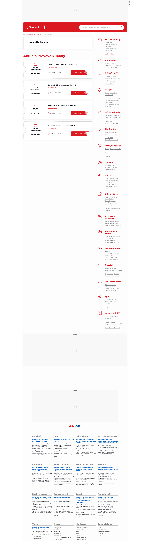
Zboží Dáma (57, 533)
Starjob (100, 527)
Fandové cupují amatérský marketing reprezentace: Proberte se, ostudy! (64, 450)
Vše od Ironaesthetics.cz (35, 68)
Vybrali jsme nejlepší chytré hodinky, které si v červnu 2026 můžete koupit (64, 474)
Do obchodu (35, 73)
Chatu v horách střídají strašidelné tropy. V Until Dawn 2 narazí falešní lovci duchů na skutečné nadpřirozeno (107, 513)
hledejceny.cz (57, 527)
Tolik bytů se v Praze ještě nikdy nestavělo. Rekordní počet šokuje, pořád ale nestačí (85, 484)
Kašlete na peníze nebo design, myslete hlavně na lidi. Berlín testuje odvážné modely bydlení (41, 503)
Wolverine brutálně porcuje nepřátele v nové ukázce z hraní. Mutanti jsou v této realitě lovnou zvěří (108, 503)
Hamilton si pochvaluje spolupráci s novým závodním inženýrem (41, 477)
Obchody (39, 34)
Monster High (79, 529)
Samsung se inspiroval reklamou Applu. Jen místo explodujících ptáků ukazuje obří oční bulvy (64, 483)
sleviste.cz (32, 34)
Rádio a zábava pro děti (104, 531)
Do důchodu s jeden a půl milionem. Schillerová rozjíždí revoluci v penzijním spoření (85, 480)
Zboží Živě (57, 529)
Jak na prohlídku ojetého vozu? (62, 537)
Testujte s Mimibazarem (82, 527)
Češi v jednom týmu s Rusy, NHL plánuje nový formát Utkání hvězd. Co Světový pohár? (63, 445)
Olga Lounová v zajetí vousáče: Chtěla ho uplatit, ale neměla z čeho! (42, 532)
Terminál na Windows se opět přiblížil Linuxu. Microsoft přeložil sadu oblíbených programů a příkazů (64, 478)
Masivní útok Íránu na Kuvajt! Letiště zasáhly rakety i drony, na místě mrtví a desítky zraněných (42, 450)
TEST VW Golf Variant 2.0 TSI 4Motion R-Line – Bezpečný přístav (42, 474)
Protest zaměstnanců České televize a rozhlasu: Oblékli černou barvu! (42, 454)
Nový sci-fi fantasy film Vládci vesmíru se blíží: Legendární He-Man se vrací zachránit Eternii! (107, 508)
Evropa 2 (100, 535)
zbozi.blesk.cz (57, 535)
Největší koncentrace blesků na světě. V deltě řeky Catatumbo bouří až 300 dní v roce (42, 508)
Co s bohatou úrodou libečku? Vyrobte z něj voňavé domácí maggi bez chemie (107, 480)
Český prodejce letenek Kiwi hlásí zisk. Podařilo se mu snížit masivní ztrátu (85, 475)
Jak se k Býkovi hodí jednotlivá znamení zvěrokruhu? (62, 502)
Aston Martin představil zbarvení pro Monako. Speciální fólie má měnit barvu (41, 482)
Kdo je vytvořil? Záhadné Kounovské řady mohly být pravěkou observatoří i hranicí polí (42, 513)
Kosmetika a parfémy (81, 537)
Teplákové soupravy (81, 539)
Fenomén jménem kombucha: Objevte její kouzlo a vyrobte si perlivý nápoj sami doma (106, 475)
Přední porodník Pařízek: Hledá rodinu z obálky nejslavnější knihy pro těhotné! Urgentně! (86, 453)
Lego (77, 533)
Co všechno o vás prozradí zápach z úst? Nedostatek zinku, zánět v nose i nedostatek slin (86, 511)
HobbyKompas (58, 539)
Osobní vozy (57, 531)
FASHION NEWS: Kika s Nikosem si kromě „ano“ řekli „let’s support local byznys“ (63, 506)
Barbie (77, 531)
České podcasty (102, 529)
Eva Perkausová (36, 538)
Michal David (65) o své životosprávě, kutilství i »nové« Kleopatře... (107, 448)
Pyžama (78, 535)
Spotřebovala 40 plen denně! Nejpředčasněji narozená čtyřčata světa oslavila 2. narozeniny (106, 452)
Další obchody (110, 54)
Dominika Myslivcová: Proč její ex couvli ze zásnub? (41, 535)
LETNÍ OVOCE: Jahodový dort (105, 445)
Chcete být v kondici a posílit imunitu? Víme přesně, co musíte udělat (85, 506)
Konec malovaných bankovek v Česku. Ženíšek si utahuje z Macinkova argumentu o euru (40, 445)
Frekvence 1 (101, 533)
